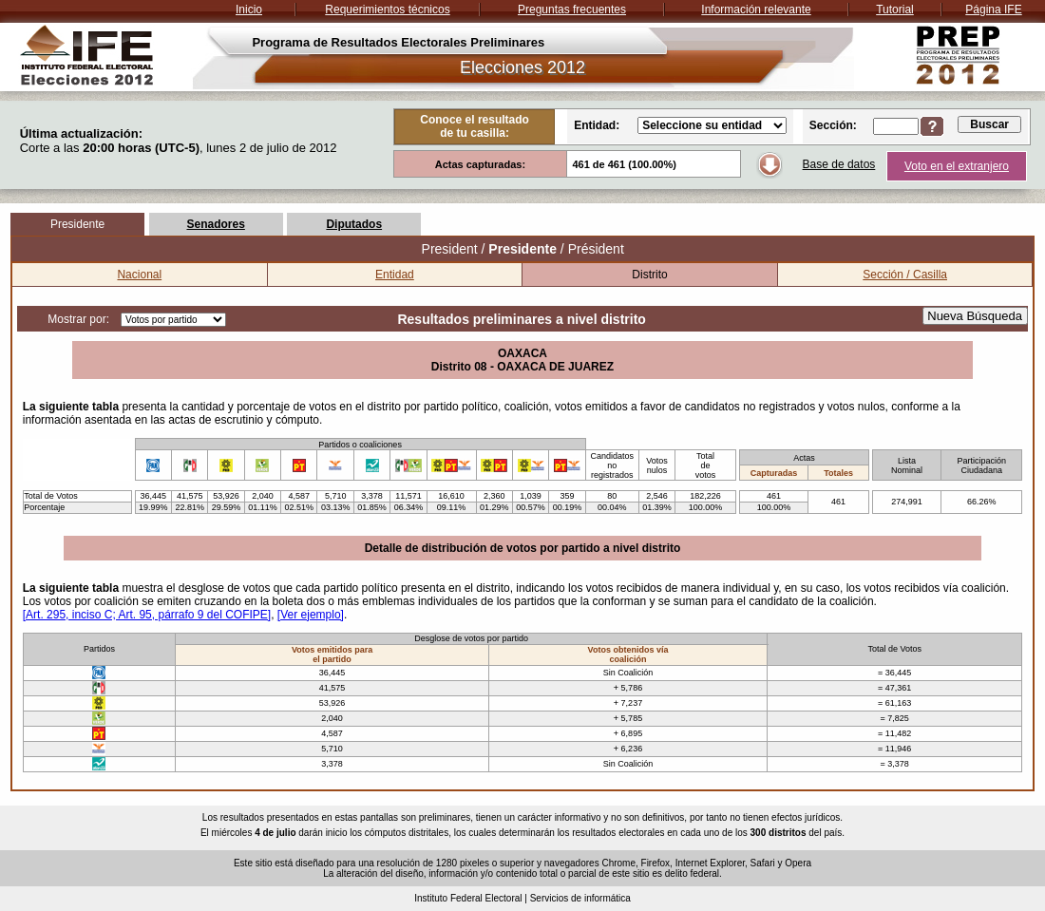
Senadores (215, 224)
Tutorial (895, 9)
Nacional (139, 274)
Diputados (354, 224)
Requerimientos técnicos (387, 9)
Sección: (833, 125)
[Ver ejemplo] (310, 614)
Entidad (394, 274)
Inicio (249, 9)
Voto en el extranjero (956, 166)
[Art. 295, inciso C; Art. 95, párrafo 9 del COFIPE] (147, 614)
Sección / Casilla (905, 274)
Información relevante (755, 9)
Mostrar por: (78, 319)
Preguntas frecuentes (572, 9)
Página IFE (993, 9)
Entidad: (596, 125)
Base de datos (839, 164)
